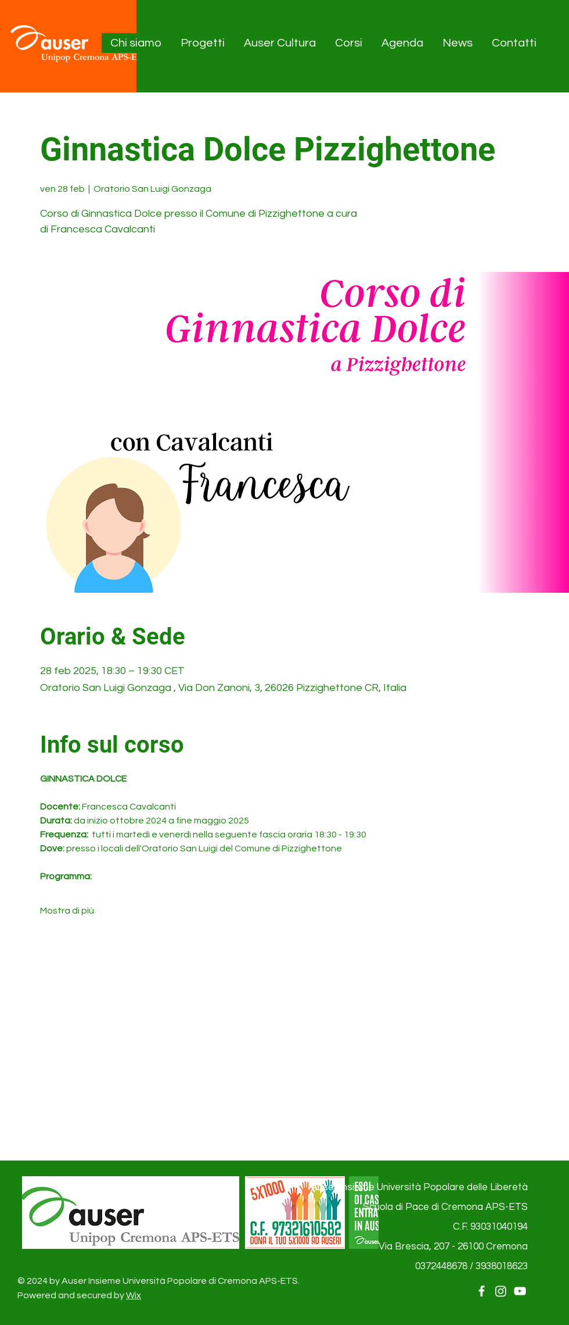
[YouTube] (520, 1291)
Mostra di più (67, 910)
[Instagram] (501, 1291)
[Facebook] (481, 1291)
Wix (133, 1295)
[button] (136, 43)
